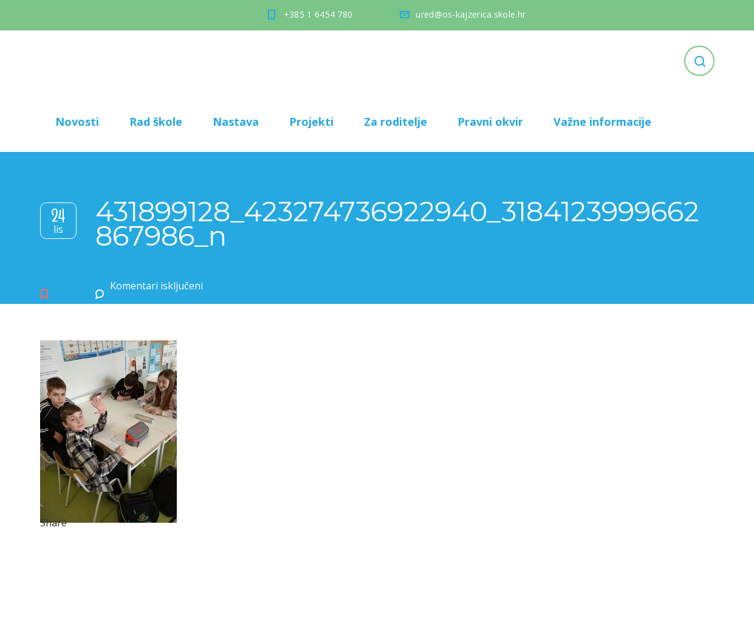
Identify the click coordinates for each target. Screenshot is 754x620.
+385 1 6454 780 (318, 14)
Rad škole (155, 121)
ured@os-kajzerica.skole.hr (471, 14)
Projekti (311, 121)
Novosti (77, 121)
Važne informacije (602, 121)
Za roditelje (395, 121)
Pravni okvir (490, 121)
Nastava (236, 121)
